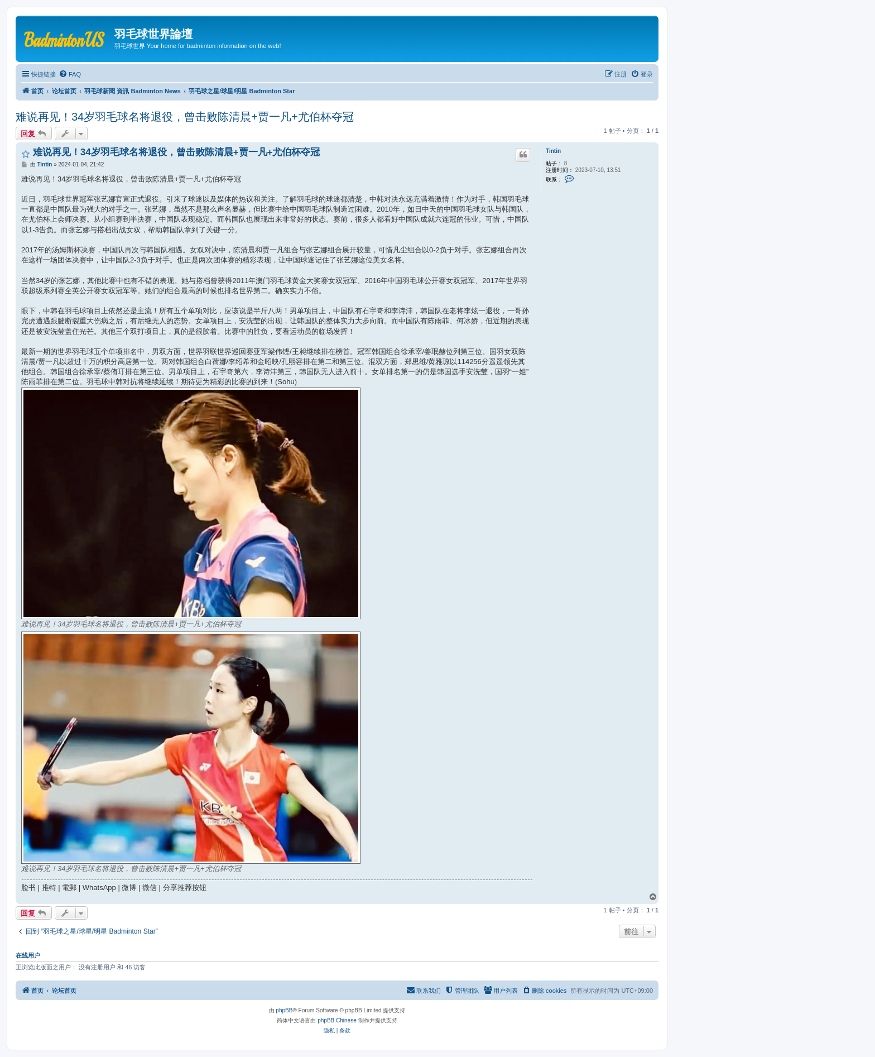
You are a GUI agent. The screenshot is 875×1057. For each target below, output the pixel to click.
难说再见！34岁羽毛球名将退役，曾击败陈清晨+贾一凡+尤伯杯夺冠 (185, 117)
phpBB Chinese (337, 1020)
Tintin (553, 151)
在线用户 (28, 955)
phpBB (284, 1010)
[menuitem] (70, 74)
